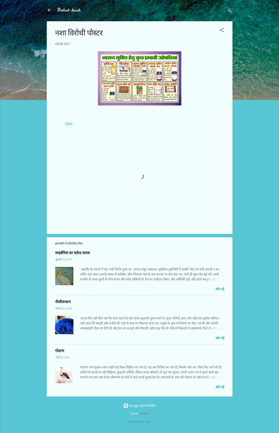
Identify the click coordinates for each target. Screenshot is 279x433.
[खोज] (229, 11)
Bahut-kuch (68, 9)
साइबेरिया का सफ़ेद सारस (72, 253)
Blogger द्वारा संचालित (139, 406)
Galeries (134, 413)
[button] (221, 31)
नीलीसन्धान (63, 302)
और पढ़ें (219, 289)
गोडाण (59, 351)
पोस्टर (68, 124)
